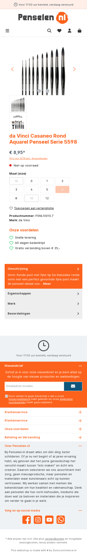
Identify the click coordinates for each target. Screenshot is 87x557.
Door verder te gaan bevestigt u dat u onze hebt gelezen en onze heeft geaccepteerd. (41, 399)
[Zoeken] (49, 30)
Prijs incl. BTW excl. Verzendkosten (28, 158)
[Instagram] (38, 520)
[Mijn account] (69, 30)
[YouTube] (49, 520)
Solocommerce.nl (64, 550)
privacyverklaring (19, 399)
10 (31, 198)
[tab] (43, 276)
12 (47, 198)
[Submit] (73, 386)
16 (16, 181)
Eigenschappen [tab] (44, 293)
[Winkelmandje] (79, 30)
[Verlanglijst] (59, 30)
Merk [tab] (44, 303)
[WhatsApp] (60, 520)
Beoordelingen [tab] (44, 313)
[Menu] (7, 30)
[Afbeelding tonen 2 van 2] (47, 91)
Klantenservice (16, 420)
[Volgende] (74, 69)
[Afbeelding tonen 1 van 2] (39, 91)
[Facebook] (26, 520)
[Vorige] (12, 69)
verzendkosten (54, 538)
